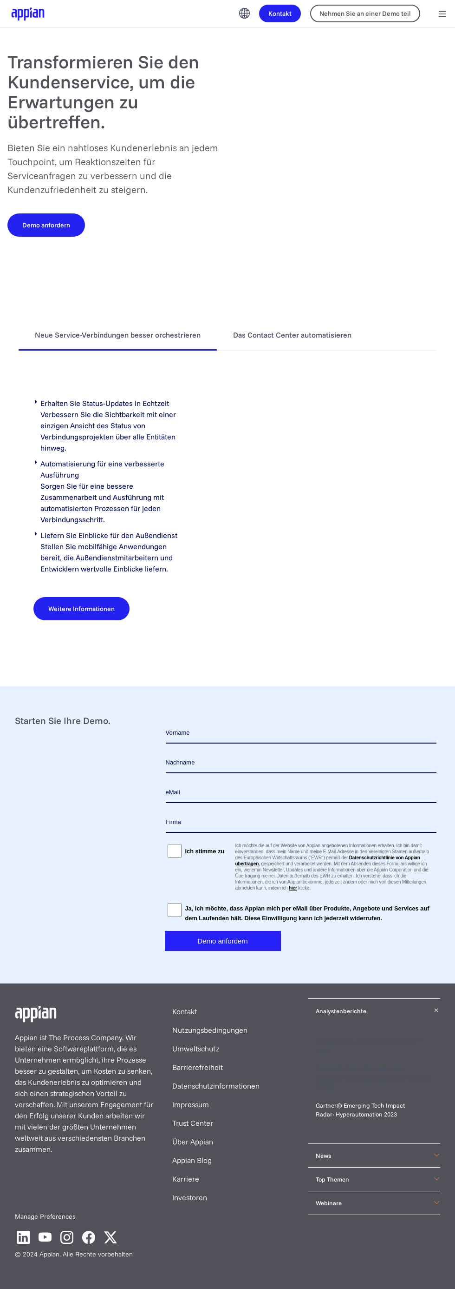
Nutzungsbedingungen (209, 1030)
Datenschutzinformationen (216, 1085)
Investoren (189, 1197)
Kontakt (184, 1011)
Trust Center (192, 1123)
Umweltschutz (195, 1048)
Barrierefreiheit (197, 1067)
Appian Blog (192, 1160)
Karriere (185, 1178)
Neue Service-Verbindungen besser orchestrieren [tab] (118, 334)
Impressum (190, 1104)
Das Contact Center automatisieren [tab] (292, 334)
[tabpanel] (227, 509)
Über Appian (192, 1141)
